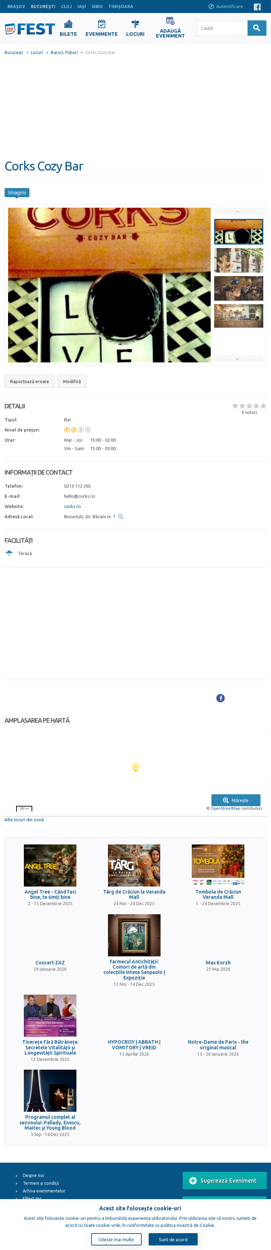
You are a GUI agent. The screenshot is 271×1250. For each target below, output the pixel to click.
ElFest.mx (32, 1198)
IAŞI (81, 6)
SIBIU (97, 6)
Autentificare (225, 7)
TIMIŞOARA (120, 6)
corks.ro (72, 506)
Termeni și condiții (41, 1183)
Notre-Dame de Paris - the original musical (218, 1045)
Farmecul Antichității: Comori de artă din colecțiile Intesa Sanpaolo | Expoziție (134, 970)
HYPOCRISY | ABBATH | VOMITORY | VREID (134, 1045)
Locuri (37, 52)
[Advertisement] (136, 107)
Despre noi (33, 1175)
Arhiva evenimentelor (44, 1191)
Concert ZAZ (50, 962)
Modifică (72, 381)
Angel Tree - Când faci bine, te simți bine (50, 894)
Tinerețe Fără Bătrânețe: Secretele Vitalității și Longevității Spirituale (50, 1048)
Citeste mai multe (116, 1239)
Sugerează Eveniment (223, 1181)
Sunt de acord (173, 1239)
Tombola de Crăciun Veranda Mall (218, 894)
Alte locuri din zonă (24, 819)
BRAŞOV (16, 6)
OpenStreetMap (225, 808)
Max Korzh (218, 962)
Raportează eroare (29, 381)
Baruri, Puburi (64, 52)
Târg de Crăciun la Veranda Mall (134, 894)
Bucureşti (14, 52)
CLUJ (66, 6)
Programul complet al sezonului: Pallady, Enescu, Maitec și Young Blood (50, 1123)
